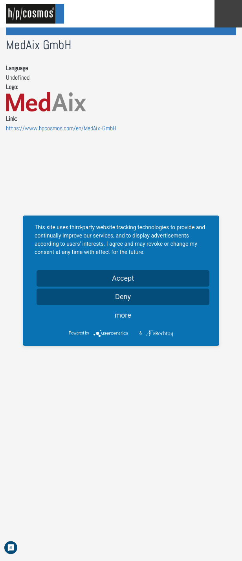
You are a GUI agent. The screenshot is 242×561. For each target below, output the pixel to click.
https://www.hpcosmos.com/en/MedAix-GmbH (61, 128)
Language (17, 68)
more (123, 315)
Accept (123, 278)
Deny (123, 296)
